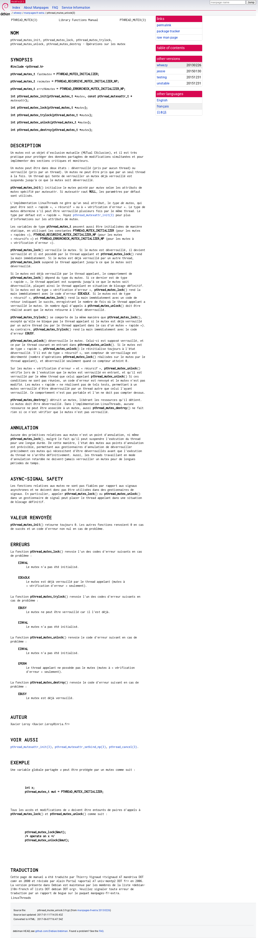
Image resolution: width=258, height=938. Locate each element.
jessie (161, 71)
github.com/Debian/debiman (51, 931)
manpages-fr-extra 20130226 (93, 910)
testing (162, 77)
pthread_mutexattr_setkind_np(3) (80, 747)
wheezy (18, 13)
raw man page (167, 37)
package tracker (168, 31)
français (163, 106)
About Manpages (36, 7)
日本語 (161, 112)
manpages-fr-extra (34, 13)
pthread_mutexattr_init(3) (93, 215)
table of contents (171, 48)
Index (16, 7)
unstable (163, 83)
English (162, 100)
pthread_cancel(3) (123, 747)
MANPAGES (17, 1)
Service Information (76, 7)
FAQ (55, 7)
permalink (164, 25)
